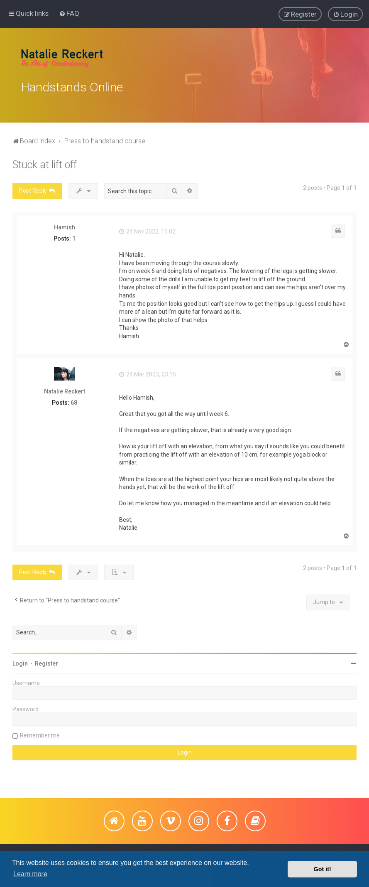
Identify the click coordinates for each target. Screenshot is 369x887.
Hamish (64, 225)
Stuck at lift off (44, 163)
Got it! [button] (322, 869)
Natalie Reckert (64, 389)
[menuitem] (69, 13)
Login (20, 661)
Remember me (40, 733)
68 (74, 400)
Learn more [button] (30, 873)
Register (46, 661)
